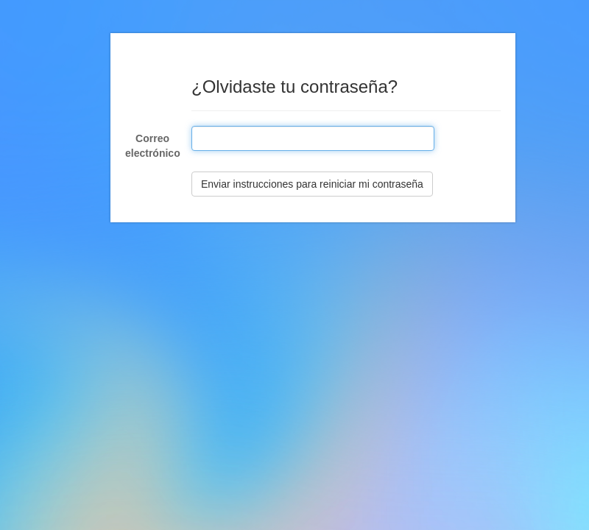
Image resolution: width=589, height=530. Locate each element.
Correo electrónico (152, 145)
